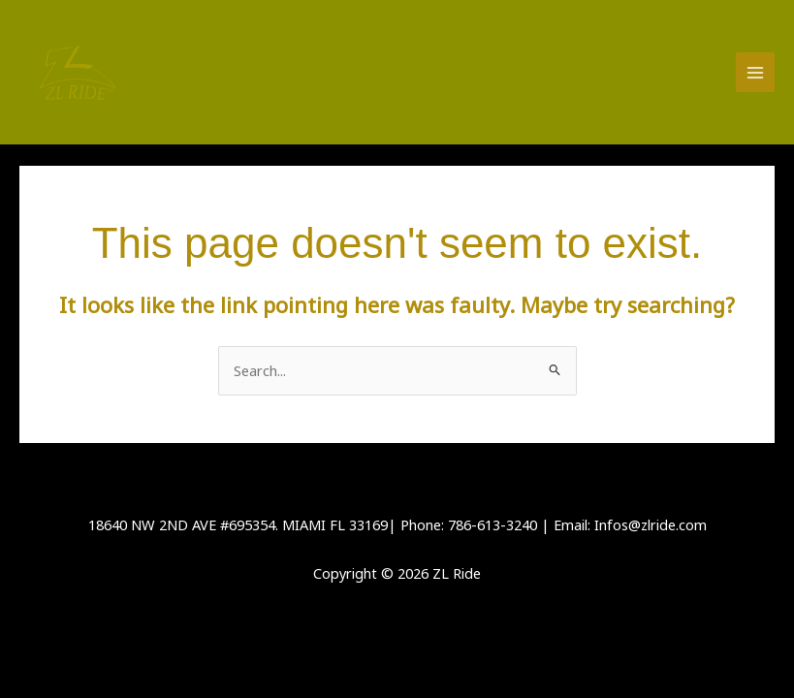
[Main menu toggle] (755, 71)
